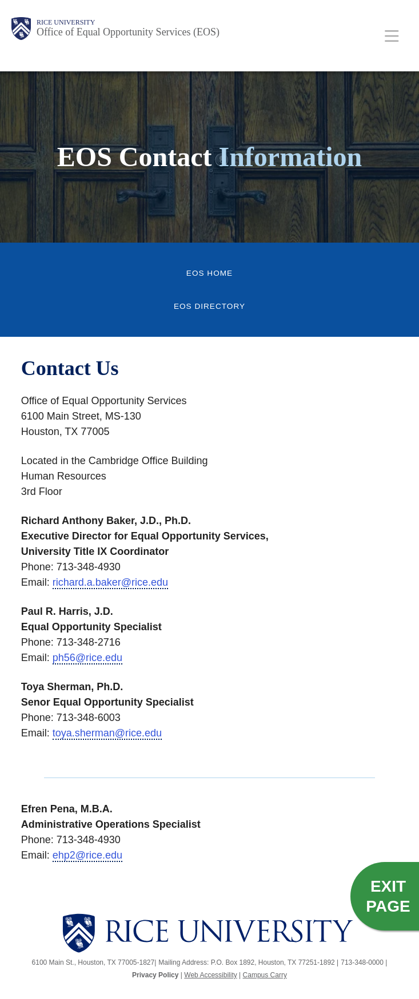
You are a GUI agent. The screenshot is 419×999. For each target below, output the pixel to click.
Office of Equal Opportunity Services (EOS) (128, 32)
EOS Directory (209, 306)
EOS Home (209, 273)
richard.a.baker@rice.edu (110, 582)
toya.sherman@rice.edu (107, 733)
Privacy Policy (155, 975)
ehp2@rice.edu (87, 855)
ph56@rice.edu (87, 657)
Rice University (66, 22)
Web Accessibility (210, 975)
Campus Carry (265, 975)
